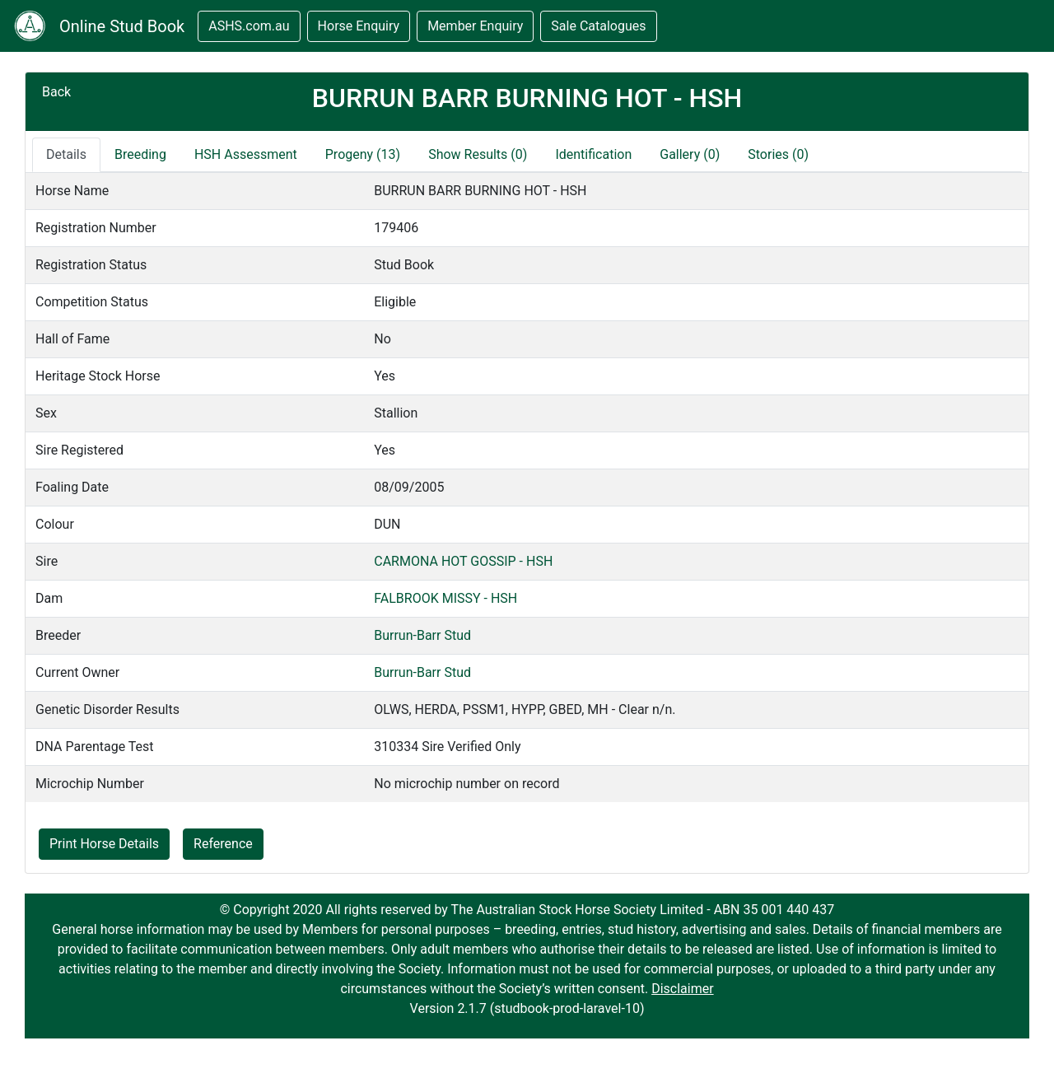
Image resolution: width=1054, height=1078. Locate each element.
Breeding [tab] (140, 154)
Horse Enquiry (359, 26)
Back (56, 92)
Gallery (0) (690, 154)
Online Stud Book (121, 26)
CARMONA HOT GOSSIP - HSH (463, 561)
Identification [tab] (593, 154)
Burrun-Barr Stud (422, 635)
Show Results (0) (477, 154)
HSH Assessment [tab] (245, 154)
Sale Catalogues (598, 26)
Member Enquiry (475, 26)
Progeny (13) (362, 154)
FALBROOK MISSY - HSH (445, 598)
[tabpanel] (527, 487)
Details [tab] (66, 154)
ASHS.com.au (248, 26)
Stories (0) (778, 154)
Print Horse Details (104, 844)
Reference (223, 844)
